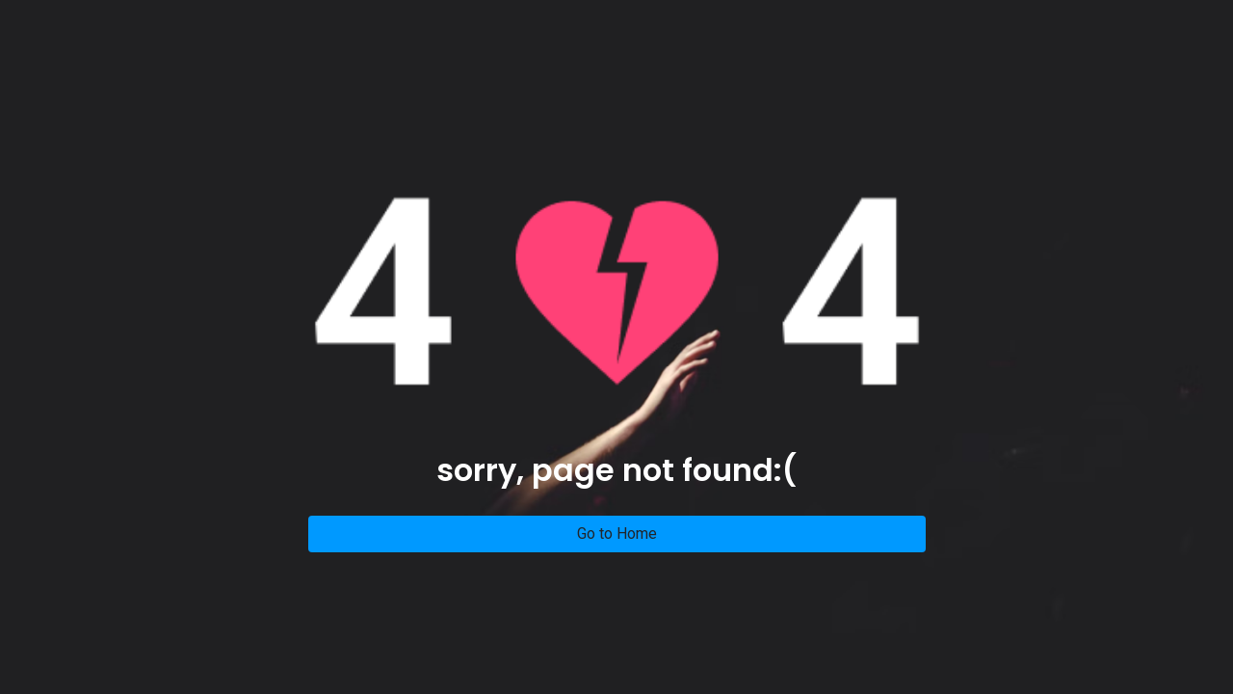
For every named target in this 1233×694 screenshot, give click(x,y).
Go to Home (617, 533)
